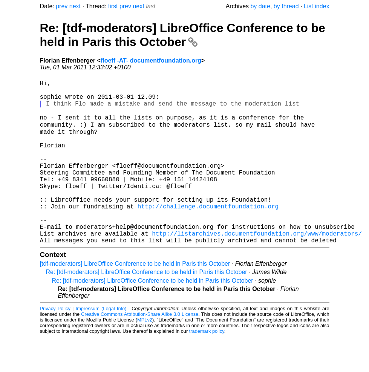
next (75, 6)
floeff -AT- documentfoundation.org (151, 60)
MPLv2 (144, 355)
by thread (286, 6)
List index (316, 6)
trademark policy (206, 366)
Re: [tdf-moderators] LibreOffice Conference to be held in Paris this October (182, 35)
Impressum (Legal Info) (101, 343)
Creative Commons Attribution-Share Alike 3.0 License (139, 349)
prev (61, 6)
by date (260, 6)
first (113, 6)
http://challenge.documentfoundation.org (208, 234)
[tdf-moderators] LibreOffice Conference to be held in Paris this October (135, 298)
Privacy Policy (55, 343)
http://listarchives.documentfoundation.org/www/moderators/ (257, 267)
